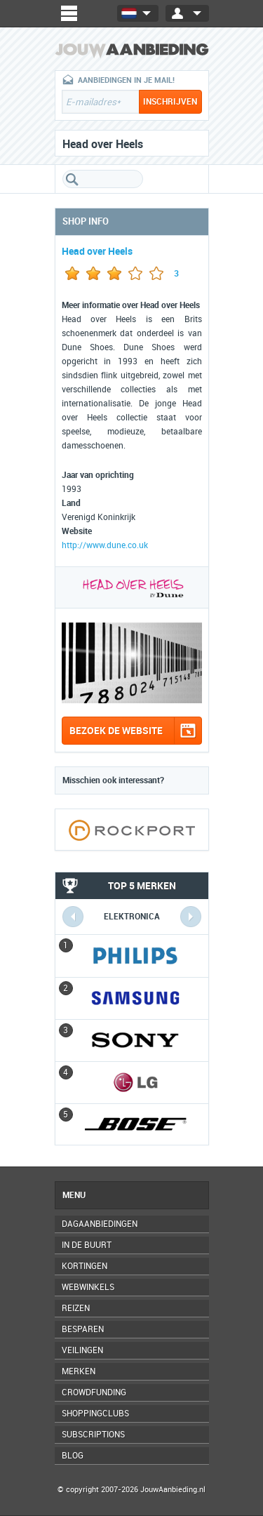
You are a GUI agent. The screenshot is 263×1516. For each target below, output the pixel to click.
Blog (72, 1456)
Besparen (83, 1329)
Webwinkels (88, 1287)
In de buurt (87, 1245)
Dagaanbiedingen (99, 1224)
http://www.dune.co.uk (105, 545)
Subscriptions (93, 1434)
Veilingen (82, 1350)
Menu (74, 1195)
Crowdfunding (94, 1392)
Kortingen (84, 1266)
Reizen (76, 1308)
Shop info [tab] (85, 221)
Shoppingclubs (95, 1413)
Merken (78, 1371)
